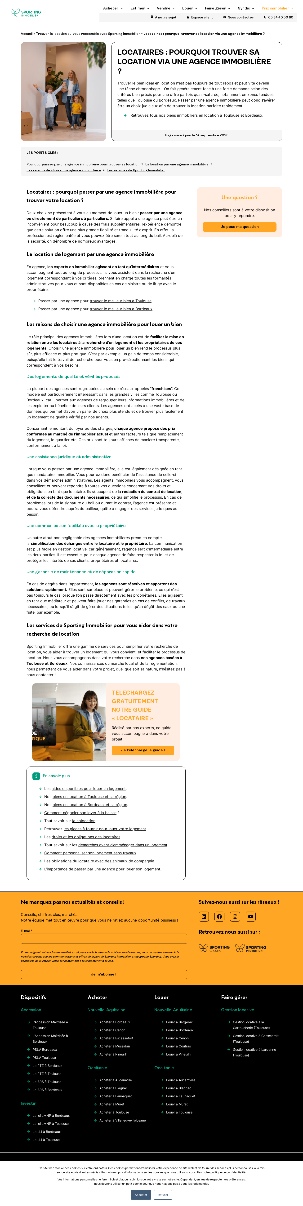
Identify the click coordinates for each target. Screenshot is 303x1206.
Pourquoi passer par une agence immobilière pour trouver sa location (83, 168)
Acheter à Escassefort (116, 1042)
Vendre (163, 19)
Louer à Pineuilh (178, 1058)
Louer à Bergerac (179, 1026)
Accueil (27, 38)
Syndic (244, 19)
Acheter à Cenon (112, 1034)
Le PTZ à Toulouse (47, 1078)
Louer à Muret (177, 1108)
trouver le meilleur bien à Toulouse (121, 304)
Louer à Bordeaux (180, 1034)
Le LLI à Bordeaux (47, 1136)
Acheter (111, 19)
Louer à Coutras (178, 1050)
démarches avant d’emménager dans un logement (122, 849)
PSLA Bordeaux (45, 1053)
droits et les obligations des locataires (86, 840)
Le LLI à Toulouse (46, 1144)
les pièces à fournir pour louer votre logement (105, 832)
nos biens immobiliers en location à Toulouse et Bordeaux (210, 119)
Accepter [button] (141, 1195)
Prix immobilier (275, 19)
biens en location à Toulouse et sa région (89, 800)
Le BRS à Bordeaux (47, 1094)
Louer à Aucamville (180, 1084)
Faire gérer (215, 19)
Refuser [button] (163, 1195)
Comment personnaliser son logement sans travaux (90, 857)
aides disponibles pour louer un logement (89, 792)
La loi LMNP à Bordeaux (51, 1119)
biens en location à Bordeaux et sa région (90, 808)
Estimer (137, 19)
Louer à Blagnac (178, 1092)
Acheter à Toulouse (114, 1116)
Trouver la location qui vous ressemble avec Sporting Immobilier (88, 38)
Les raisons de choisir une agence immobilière (64, 174)
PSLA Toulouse (44, 1062)
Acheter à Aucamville (115, 1084)
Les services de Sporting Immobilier (136, 174)
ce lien (108, 965)
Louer (187, 19)
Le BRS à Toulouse (47, 1086)
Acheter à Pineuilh (113, 1058)
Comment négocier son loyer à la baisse (80, 816)
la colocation (83, 824)
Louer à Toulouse (179, 1116)
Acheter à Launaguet (115, 1100)
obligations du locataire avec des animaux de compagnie (103, 865)
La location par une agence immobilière (177, 168)
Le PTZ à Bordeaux (47, 1070)
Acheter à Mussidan (114, 1050)
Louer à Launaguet (180, 1100)
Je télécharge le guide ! (143, 754)
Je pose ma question (240, 231)
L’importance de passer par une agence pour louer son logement (102, 873)
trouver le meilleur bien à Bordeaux (121, 312)
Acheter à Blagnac (113, 1092)
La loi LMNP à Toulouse (51, 1128)
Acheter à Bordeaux (114, 1026)
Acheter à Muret (111, 1108)
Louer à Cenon (177, 1042)
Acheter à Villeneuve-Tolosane (122, 1124)
